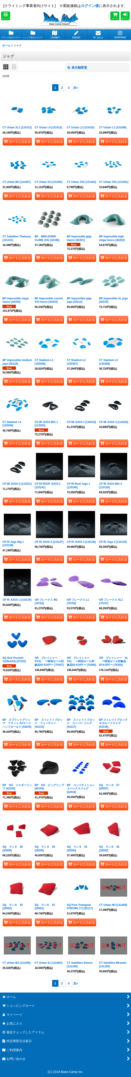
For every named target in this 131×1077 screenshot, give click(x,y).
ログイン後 (90, 6)
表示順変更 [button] (77, 67)
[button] (5, 15)
